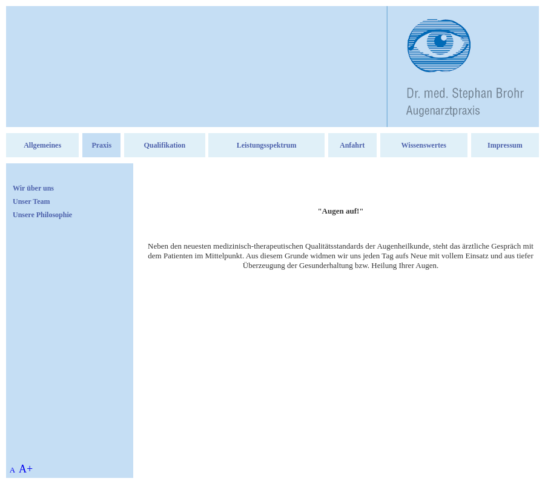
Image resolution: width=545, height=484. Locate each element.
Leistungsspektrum (267, 145)
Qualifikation (165, 145)
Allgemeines (42, 145)
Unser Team (31, 201)
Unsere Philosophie (42, 215)
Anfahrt (352, 145)
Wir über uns (33, 188)
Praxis (101, 145)
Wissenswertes (423, 145)
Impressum (505, 145)
